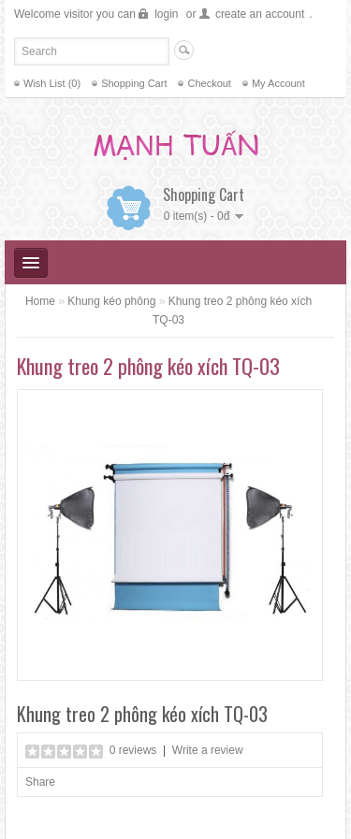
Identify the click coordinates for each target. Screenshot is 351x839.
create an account (259, 14)
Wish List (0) (51, 83)
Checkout (208, 83)
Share (40, 781)
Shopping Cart (134, 83)
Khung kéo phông (111, 301)
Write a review (207, 750)
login (166, 14)
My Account (278, 83)
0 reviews (133, 750)
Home (40, 301)
